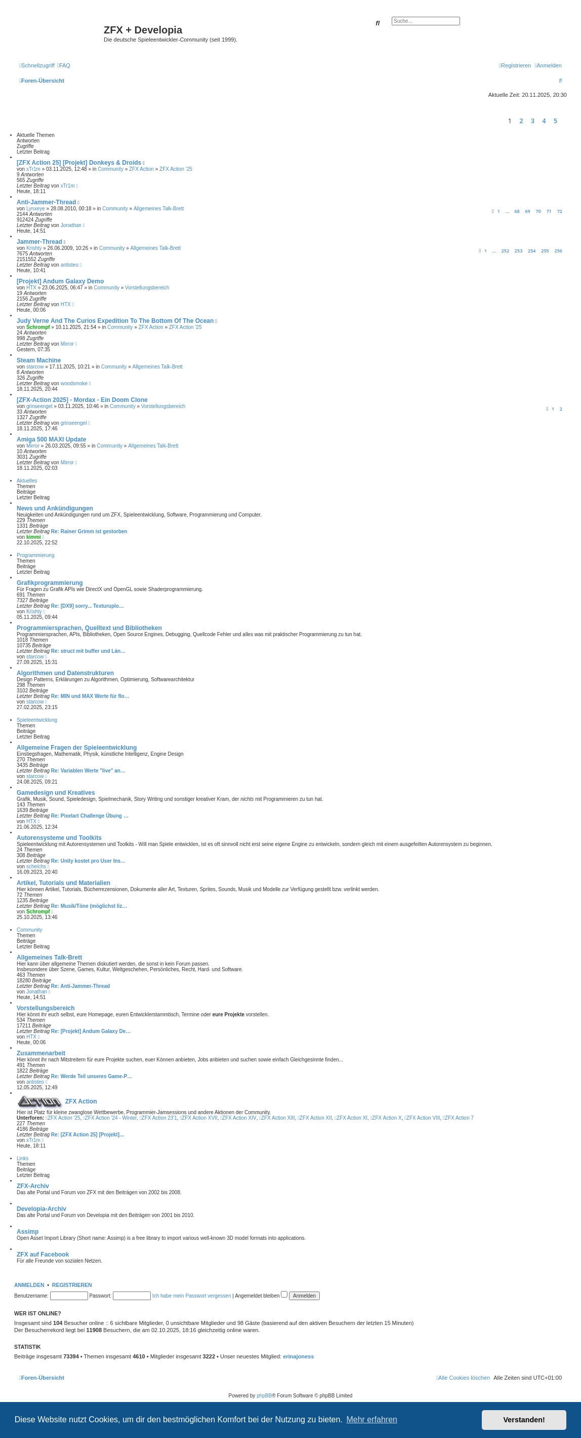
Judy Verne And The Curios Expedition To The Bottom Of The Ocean (115, 320)
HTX (31, 287)
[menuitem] (63, 65)
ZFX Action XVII (198, 1118)
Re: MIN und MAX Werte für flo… (90, 696)
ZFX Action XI (351, 1118)
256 (558, 250)
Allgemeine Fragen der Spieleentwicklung (77, 747)
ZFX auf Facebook (43, 1254)
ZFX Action (141, 169)
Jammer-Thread (39, 241)
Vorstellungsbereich (147, 287)
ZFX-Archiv (33, 1186)
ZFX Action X (386, 1118)
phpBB (264, 1395)
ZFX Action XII (315, 1118)
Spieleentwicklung (37, 720)
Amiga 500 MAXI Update (51, 439)
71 (549, 211)
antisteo (69, 265)
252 (505, 250)
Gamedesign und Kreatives (56, 792)
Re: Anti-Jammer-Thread (80, 986)
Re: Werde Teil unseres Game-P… (91, 1076)
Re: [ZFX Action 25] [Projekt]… (87, 1134)
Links (22, 1158)
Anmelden (29, 1285)
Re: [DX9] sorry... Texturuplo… (87, 606)
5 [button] (555, 120)
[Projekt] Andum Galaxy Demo (60, 281)
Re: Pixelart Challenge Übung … (90, 816)
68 (516, 211)
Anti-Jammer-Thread (46, 202)
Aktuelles (27, 481)
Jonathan (71, 225)
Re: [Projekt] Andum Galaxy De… (91, 1031)
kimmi (33, 537)
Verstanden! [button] (524, 1420)
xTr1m (33, 169)
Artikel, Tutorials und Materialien (63, 883)
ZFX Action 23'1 (158, 1118)
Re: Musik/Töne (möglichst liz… (89, 906)
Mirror (67, 344)
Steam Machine (39, 360)
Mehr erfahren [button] (371, 1419)
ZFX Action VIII (422, 1118)
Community (110, 169)
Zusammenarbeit (41, 1053)
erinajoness (298, 1356)
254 (531, 250)
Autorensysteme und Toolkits (59, 837)
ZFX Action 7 (458, 1118)
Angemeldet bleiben (261, 1296)
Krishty (34, 248)
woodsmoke (74, 383)
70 (538, 211)
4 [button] (544, 120)
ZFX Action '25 (175, 169)
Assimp (27, 1231)
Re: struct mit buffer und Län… (88, 651)
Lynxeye (35, 208)
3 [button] (532, 120)
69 (527, 211)
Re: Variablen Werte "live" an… (88, 770)
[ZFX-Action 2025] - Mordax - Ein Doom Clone (82, 399)
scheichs (36, 866)
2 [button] (521, 120)
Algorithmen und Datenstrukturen (65, 673)
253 (518, 250)
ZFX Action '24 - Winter (110, 1118)
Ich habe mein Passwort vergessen (191, 1296)
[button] (564, 121)
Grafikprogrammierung (50, 582)
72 (559, 211)
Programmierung (35, 555)
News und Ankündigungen (55, 508)
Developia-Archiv (41, 1208)
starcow (35, 367)
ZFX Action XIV (238, 1118)
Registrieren (72, 1285)
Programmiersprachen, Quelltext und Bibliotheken (89, 628)
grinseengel (39, 406)
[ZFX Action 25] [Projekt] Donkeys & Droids (79, 162)
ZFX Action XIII (277, 1118)
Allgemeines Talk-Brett (159, 208)
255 (545, 250)
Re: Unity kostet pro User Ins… (88, 861)
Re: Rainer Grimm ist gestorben (89, 531)
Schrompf (38, 327)
